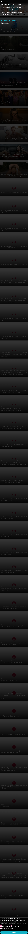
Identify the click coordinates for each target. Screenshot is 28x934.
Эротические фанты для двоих (12, 7)
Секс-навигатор (7, 14)
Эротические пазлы (8, 17)
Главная (4, 2)
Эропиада (5, 23)
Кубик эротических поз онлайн (12, 12)
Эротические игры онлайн (11, 4)
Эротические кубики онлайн (11, 9)
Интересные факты (8, 20)
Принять (13, 932)
